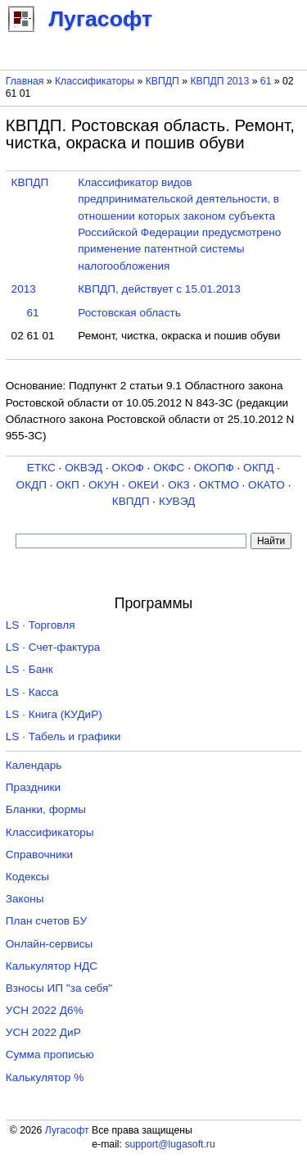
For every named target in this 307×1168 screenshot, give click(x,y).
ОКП (67, 485)
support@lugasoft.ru (169, 1144)
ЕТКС (41, 467)
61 (266, 81)
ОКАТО (266, 485)
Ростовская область (129, 313)
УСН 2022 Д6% (45, 1010)
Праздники (33, 787)
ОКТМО (219, 485)
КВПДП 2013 (219, 81)
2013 (23, 289)
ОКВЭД (83, 467)
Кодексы (27, 876)
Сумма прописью (50, 1054)
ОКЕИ (143, 485)
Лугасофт (67, 1130)
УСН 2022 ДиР (43, 1032)
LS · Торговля (40, 625)
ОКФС (168, 467)
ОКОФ (128, 467)
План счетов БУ (46, 921)
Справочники (39, 854)
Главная (25, 81)
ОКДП (31, 485)
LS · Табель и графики (63, 736)
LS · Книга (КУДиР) (54, 714)
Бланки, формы (46, 809)
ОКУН (103, 485)
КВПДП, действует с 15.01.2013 (159, 289)
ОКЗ (179, 485)
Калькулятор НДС (51, 966)
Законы (25, 899)
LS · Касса (32, 692)
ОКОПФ (214, 467)
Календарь (34, 765)
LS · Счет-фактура (53, 647)
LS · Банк (29, 669)
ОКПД (258, 467)
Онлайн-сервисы (49, 944)
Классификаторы (94, 81)
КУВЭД (177, 501)
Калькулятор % (45, 1077)
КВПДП (162, 81)
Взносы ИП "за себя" (59, 988)
